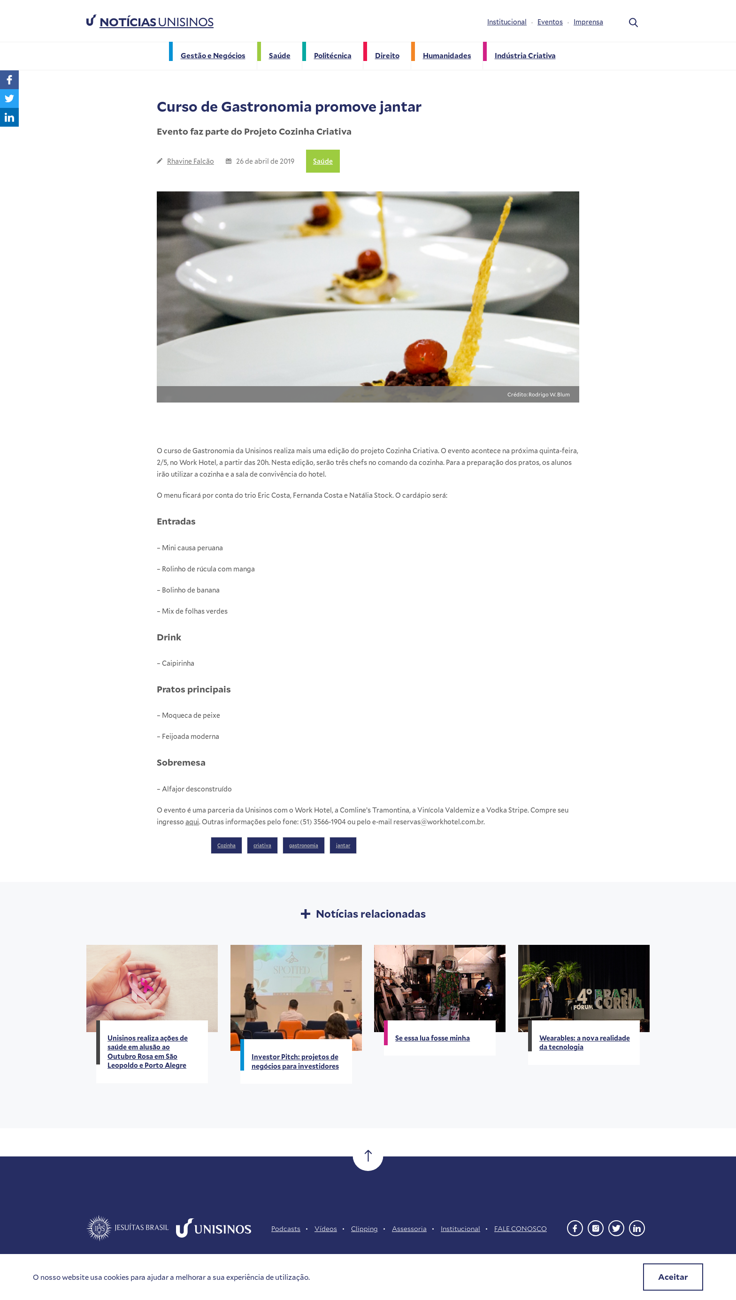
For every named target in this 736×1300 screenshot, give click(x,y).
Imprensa (588, 21)
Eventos (550, 21)
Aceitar (673, 1276)
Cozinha (226, 845)
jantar (343, 845)
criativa (262, 845)
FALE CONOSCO (520, 1228)
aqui (192, 821)
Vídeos (325, 1228)
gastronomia (303, 845)
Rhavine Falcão (190, 161)
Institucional (507, 21)
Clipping (364, 1228)
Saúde (323, 161)
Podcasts (285, 1228)
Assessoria (409, 1228)
